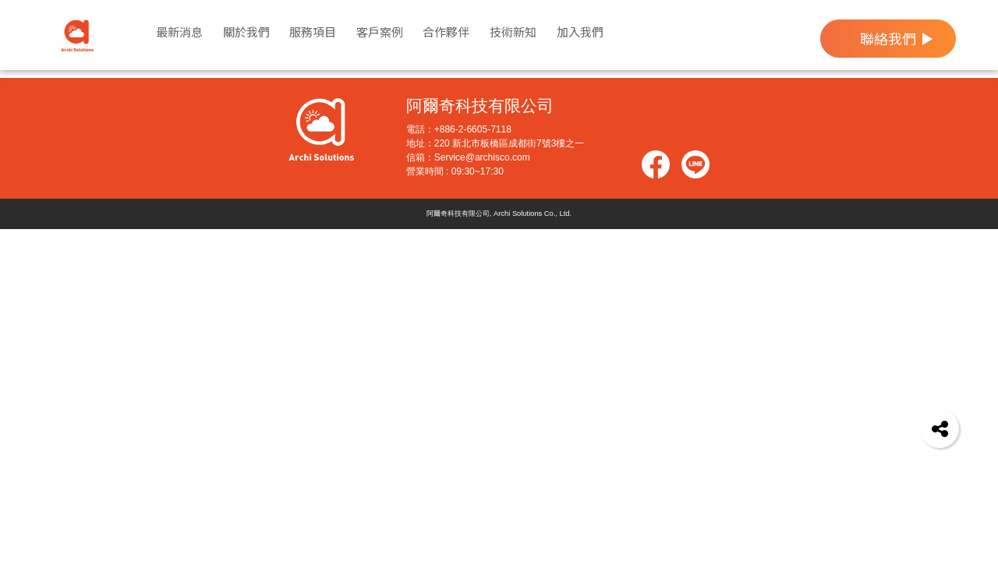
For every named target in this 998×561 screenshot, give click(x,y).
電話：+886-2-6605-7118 (458, 137)
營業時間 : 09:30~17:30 (455, 179)
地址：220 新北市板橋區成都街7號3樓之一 (495, 151)
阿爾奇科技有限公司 (480, 114)
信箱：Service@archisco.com (468, 165)
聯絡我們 (888, 38)
